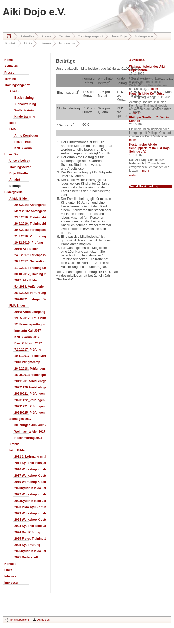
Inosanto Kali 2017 (27, 331)
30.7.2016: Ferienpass (30, 230)
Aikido (14, 91)
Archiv (14, 444)
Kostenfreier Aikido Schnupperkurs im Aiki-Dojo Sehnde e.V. (149, 148)
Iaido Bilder (17, 450)
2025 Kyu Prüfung (27, 545)
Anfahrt (14, 179)
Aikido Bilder (18, 198)
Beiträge (15, 186)
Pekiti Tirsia (22, 142)
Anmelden (43, 619)
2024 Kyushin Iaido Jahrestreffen (30, 526)
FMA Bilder (17, 305)
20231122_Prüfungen (29, 400)
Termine (65, 36)
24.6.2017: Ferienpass (30, 255)
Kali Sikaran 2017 (26, 337)
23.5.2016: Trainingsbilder (30, 217)
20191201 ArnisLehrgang (30, 381)
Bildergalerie (144, 36)
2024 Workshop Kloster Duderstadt (30, 519)
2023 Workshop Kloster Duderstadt (30, 513)
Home (9, 36)
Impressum (67, 43)
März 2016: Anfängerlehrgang (30, 211)
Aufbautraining (25, 104)
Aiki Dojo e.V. (34, 11)
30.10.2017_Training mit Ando (30, 274)
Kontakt (11, 43)
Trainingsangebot (90, 36)
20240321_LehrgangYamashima (30, 299)
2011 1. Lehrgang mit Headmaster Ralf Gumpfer (30, 456)
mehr (154, 89)
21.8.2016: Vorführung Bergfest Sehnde (30, 236)
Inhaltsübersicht (19, 619)
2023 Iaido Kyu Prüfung (30, 507)
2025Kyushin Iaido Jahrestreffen (30, 551)
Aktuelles (27, 36)
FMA (12, 129)
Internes (45, 43)
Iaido (12, 123)
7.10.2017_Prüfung (27, 349)
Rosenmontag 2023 (28, 438)
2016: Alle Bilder (26, 249)
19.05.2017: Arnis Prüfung (30, 318)
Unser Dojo (119, 36)
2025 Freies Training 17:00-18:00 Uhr (30, 538)
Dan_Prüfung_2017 (28, 343)
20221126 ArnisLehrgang (30, 387)
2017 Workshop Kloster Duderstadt (30, 475)
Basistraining (24, 98)
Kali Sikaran (23, 148)
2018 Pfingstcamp (27, 362)
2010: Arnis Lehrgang (29, 312)
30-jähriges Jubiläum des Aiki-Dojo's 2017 (30, 425)
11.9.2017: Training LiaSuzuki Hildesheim (30, 268)
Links (28, 43)
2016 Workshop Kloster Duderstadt (30, 469)
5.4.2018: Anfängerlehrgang (30, 286)
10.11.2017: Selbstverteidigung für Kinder (30, 356)
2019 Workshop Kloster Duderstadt (30, 482)
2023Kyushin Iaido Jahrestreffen (30, 501)
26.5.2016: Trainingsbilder (30, 223)
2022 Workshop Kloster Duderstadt (30, 494)
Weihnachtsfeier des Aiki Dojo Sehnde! (147, 68)
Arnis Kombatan (26, 135)
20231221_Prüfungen (29, 406)
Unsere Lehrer (19, 160)
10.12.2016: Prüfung (28, 242)
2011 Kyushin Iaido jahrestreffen (30, 463)
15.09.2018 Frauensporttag (30, 375)
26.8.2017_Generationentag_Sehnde (30, 261)
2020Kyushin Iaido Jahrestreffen (30, 488)
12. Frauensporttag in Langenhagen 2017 (30, 324)
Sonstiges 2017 (20, 419)
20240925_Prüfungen (29, 412)
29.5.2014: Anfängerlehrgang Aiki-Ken (30, 205)
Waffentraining (25, 110)
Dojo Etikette (18, 173)
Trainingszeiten (20, 167)
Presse (46, 36)
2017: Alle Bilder (26, 280)
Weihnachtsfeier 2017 (29, 431)
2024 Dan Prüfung (27, 532)
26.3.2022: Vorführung (30, 293)
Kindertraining (24, 116)
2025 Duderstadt (26, 557)
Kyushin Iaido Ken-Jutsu (147, 93)
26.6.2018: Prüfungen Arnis (30, 368)
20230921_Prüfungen (29, 393)
